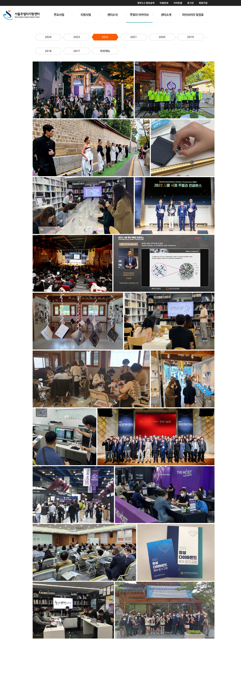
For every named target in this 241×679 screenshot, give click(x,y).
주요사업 (59, 14)
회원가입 (203, 3)
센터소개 (166, 14)
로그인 (190, 3)
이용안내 (164, 3)
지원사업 (86, 14)
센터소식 (112, 14)
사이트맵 (177, 3)
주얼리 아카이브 (139, 14)
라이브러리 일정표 (193, 14)
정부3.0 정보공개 (145, 3)
